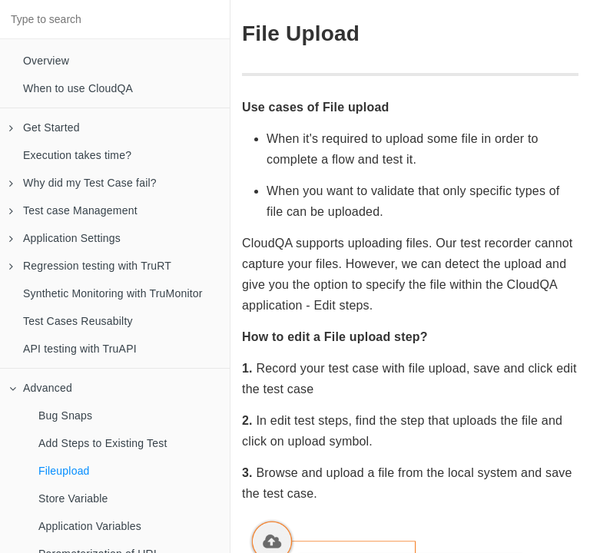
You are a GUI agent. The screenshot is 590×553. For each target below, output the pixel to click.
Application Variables (89, 526)
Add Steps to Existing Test (102, 443)
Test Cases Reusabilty (78, 321)
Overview (46, 61)
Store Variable (73, 498)
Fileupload (64, 471)
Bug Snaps (65, 415)
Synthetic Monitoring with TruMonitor (113, 293)
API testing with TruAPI (80, 349)
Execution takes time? (77, 155)
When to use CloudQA (78, 88)
